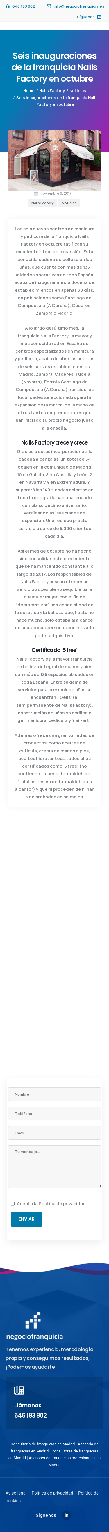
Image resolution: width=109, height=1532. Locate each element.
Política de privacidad (62, 1203)
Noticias (77, 90)
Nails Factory (52, 90)
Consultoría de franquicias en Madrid (43, 1444)
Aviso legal (16, 1493)
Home (29, 90)
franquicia (66, 236)
